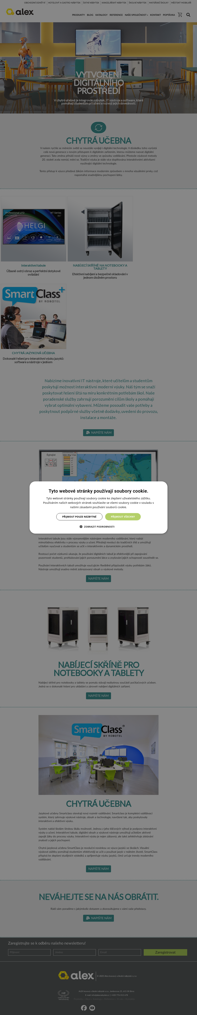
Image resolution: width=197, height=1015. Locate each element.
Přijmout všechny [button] (123, 516)
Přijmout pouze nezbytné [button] (79, 516)
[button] (99, 526)
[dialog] (99, 507)
